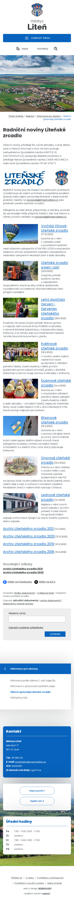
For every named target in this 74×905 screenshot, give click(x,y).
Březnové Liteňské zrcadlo (54, 420)
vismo (46, 893)
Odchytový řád (18, 697)
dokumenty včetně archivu (18, 603)
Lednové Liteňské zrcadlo (55, 497)
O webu (30, 877)
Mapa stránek (54, 883)
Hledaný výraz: (17, 613)
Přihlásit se (16, 877)
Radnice (30, 116)
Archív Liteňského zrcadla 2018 (28, 551)
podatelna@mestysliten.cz (30, 761)
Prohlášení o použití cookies (29, 883)
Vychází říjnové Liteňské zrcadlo (54, 228)
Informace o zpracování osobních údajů (32, 686)
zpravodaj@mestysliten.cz (42, 200)
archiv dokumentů (50, 600)
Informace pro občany (49, 116)
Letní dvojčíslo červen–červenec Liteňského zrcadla (53, 308)
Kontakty (41, 48)
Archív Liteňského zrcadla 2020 (29, 536)
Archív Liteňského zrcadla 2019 (28, 544)
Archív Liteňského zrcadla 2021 (28, 528)
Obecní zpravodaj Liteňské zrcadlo (30, 692)
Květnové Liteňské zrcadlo (54, 346)
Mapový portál (36, 791)
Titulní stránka (15, 116)
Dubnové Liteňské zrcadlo (56, 382)
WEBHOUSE (45, 888)
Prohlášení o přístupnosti (50, 877)
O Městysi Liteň (45, 593)
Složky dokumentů (24, 593)
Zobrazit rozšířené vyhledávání (26, 627)
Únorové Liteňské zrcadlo (55, 460)
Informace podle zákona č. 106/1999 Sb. (33, 680)
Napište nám (36, 801)
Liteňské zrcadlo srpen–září (54, 265)
